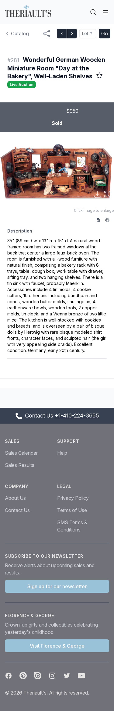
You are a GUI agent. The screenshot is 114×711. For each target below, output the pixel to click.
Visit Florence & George (57, 646)
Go (104, 33)
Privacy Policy (73, 498)
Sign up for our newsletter (57, 586)
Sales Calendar (21, 453)
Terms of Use (72, 510)
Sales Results (19, 465)
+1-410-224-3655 (77, 415)
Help (62, 453)
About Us (15, 498)
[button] (57, 171)
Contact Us (17, 510)
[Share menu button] (46, 33)
